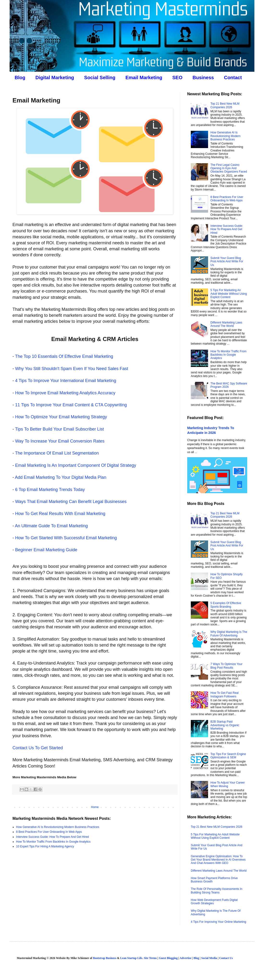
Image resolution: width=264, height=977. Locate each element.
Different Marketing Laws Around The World (226, 324)
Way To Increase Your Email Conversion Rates (59, 441)
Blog (20, 77)
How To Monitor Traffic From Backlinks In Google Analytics (53, 841)
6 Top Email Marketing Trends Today (50, 489)
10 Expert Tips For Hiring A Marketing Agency (45, 846)
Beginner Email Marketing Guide (46, 549)
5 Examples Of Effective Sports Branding (225, 604)
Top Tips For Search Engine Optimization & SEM (228, 755)
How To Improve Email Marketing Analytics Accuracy (65, 392)
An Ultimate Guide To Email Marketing (51, 525)
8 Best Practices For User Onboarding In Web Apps (49, 831)
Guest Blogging (168, 958)
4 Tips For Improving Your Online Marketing (218, 921)
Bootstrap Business (104, 958)
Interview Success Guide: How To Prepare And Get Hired (52, 837)
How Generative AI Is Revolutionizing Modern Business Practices (57, 827)
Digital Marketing (54, 77)
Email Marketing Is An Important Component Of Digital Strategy (75, 465)
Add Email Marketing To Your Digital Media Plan (60, 477)
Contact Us (226, 958)
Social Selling (99, 77)
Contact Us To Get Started (37, 747)
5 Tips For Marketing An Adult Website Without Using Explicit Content (228, 293)
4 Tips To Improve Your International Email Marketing (65, 380)
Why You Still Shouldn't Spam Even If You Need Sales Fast (71, 368)
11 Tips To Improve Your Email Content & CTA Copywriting (71, 404)
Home (95, 807)
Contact (233, 77)
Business (203, 77)
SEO (177, 77)
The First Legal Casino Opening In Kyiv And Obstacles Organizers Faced (228, 168)
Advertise (185, 958)
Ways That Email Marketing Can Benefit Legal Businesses (70, 501)
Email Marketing (144, 77)
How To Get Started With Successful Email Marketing (66, 537)
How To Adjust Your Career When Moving (227, 784)
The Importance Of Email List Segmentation (57, 453)
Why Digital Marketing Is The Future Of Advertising (228, 633)
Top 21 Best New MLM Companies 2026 (225, 105)
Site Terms (150, 958)
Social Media (209, 958)
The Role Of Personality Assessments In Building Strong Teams (216, 890)
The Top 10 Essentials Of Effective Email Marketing (64, 356)
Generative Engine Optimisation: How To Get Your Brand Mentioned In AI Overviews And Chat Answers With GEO (218, 860)
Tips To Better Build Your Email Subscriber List (59, 429)
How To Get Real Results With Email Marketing (60, 513)
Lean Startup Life (131, 958)
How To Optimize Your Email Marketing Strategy (61, 416)
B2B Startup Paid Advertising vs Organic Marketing (224, 725)
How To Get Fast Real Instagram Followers (224, 694)
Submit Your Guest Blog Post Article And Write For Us (226, 261)
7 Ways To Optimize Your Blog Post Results (226, 665)
